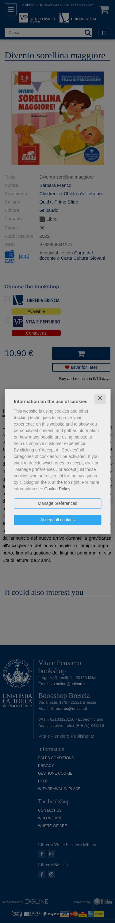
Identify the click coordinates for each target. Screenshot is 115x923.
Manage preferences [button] (57, 503)
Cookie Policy (57, 488)
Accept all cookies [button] (57, 519)
